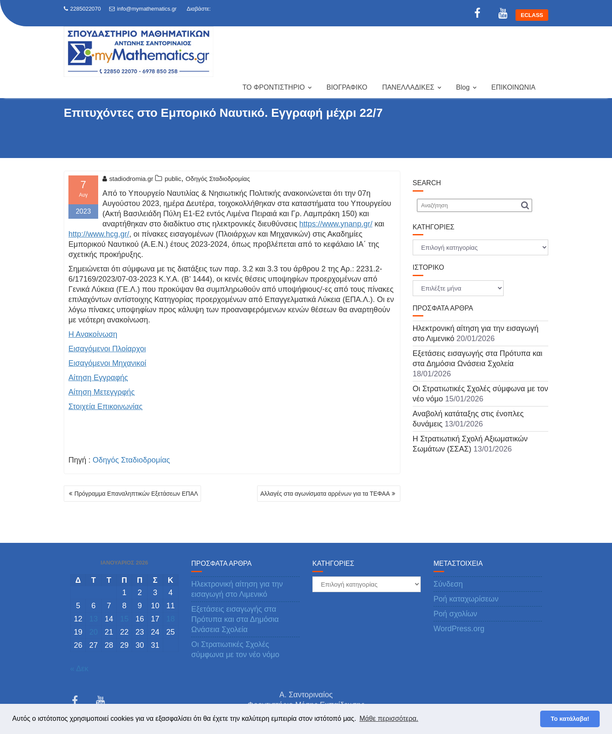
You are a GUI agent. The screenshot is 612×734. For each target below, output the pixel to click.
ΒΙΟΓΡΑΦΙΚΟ (346, 87)
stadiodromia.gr (127, 178)
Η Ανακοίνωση (92, 334)
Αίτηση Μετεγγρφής (101, 392)
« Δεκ (79, 668)
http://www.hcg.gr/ (98, 234)
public (172, 178)
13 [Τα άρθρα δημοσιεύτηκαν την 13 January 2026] (93, 619)
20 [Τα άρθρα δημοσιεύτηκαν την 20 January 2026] (93, 632)
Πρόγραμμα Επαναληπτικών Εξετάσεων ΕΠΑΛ (136, 493)
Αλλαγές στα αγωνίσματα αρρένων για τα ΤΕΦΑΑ (325, 493)
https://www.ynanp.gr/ (335, 224)
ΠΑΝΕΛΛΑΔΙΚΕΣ (408, 87)
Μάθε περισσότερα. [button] (389, 718)
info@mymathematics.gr (142, 9)
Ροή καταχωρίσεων (466, 599)
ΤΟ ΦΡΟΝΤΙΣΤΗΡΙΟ (273, 87)
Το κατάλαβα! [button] (570, 718)
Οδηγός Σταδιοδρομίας (218, 178)
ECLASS (532, 15)
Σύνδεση (448, 584)
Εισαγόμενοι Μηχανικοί (107, 363)
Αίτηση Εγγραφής (98, 377)
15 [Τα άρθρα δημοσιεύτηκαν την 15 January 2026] (124, 619)
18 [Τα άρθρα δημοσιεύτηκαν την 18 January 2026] (170, 619)
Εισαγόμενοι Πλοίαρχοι (107, 348)
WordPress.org (459, 628)
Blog (463, 87)
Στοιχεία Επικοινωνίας (105, 406)
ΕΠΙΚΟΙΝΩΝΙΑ (513, 87)
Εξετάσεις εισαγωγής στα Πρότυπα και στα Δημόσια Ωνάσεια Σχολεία (235, 619)
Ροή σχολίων (455, 614)
